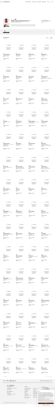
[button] (48, 1)
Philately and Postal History (36, 396)
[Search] (27, 31)
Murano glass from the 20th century (36, 401)
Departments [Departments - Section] (44, 1)
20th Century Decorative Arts (27, 394)
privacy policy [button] (48, 393)
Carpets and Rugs (26, 396)
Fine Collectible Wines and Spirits (28, 400)
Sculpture (34, 400)
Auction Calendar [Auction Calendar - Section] (28, 1)
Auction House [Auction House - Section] (34, 1)
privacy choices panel (50, 401)
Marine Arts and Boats (27, 403)
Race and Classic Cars (35, 399)
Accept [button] (46, 403)
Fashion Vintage (26, 399)
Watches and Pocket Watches (36, 402)
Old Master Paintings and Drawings (35, 394)
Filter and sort (6, 32)
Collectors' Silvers (26, 397)
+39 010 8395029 (9, 393)
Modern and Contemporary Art (28, 402)
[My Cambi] (53, 2)
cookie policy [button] (51, 395)
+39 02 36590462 (9, 399)
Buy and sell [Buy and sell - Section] (39, 1)
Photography (34, 397)
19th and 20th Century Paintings (28, 393)
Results (42, 22)
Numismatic (34, 393)
